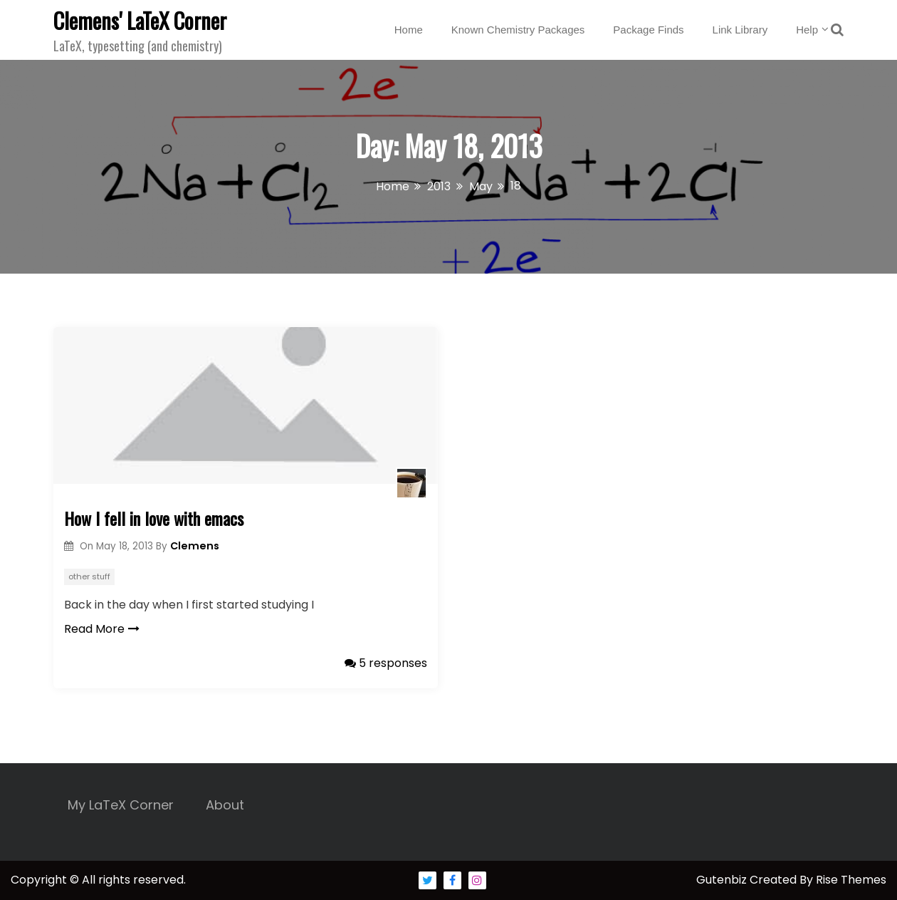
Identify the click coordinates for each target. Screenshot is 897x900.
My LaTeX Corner (121, 805)
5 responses (386, 663)
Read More (102, 629)
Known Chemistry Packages (518, 30)
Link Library (740, 30)
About (225, 805)
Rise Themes (851, 879)
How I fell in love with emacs (153, 518)
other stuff (89, 576)
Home (408, 30)
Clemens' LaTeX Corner (139, 20)
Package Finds (648, 30)
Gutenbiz (723, 879)
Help (807, 30)
